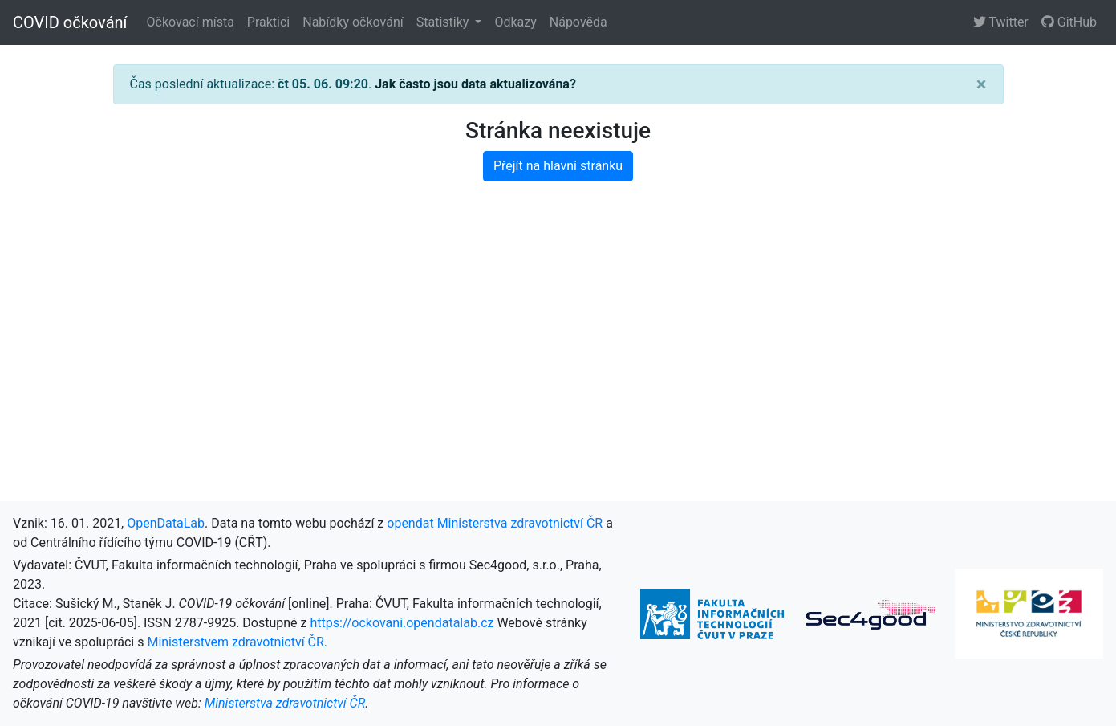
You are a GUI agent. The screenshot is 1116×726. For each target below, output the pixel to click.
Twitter (1001, 22)
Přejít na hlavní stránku (558, 165)
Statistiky (444, 22)
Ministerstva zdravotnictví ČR (285, 703)
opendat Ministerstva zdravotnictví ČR (495, 523)
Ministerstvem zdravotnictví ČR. (237, 642)
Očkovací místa (190, 22)
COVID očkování (70, 22)
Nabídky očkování (352, 22)
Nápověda (578, 22)
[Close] (981, 84)
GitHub (1069, 22)
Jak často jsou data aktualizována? (475, 84)
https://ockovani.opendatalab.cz (401, 622)
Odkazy (515, 22)
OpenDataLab (166, 523)
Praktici (268, 22)
